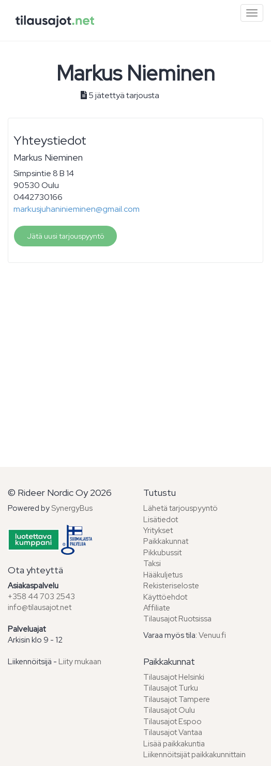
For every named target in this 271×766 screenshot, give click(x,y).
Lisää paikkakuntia (174, 744)
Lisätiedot (160, 519)
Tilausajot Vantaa (172, 732)
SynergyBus (72, 508)
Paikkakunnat (165, 541)
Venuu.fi (212, 635)
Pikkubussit (162, 553)
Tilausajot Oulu (169, 710)
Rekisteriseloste (171, 586)
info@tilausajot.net (39, 607)
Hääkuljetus (163, 575)
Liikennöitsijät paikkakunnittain (194, 754)
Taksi (152, 563)
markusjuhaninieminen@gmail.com (76, 209)
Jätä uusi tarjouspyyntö (65, 236)
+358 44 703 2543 (41, 596)
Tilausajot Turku (170, 688)
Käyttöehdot (165, 597)
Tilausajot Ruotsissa (177, 619)
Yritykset (158, 530)
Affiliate (156, 608)
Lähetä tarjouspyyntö (180, 508)
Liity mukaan (79, 661)
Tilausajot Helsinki (173, 677)
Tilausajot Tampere (176, 699)
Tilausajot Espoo (172, 721)
